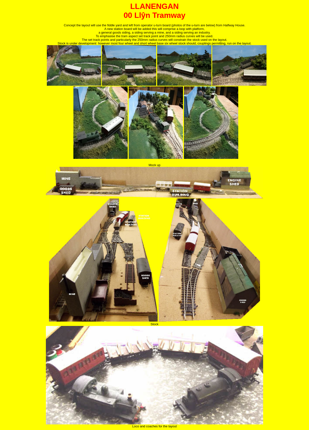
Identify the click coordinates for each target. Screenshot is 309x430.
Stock (155, 324)
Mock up (154, 165)
